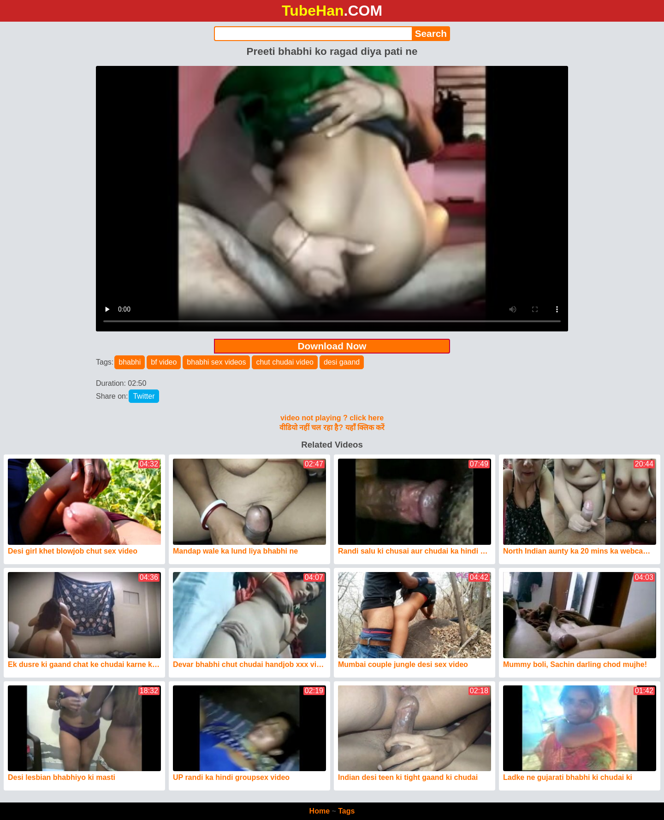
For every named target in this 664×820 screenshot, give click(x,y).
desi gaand (342, 362)
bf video (164, 362)
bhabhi (130, 362)
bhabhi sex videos (216, 362)
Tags (346, 811)
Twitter (143, 396)
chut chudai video (285, 362)
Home (319, 811)
